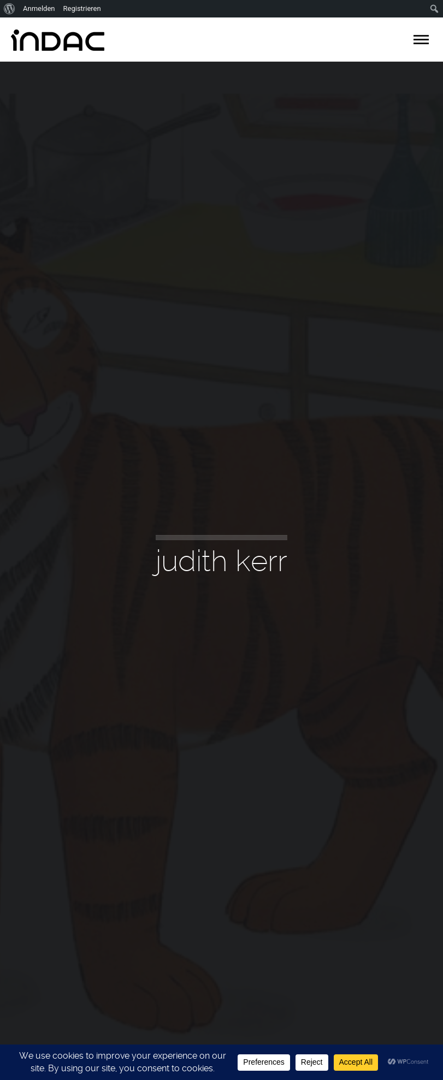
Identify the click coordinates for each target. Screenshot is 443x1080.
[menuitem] (9, 8)
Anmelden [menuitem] (39, 8)
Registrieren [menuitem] (82, 8)
